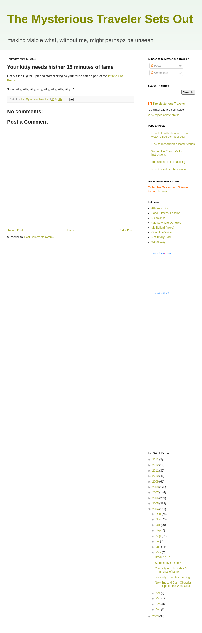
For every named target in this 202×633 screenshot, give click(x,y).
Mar (158, 598)
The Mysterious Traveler (169, 103)
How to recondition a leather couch (173, 144)
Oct (158, 525)
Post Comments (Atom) (39, 237)
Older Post (126, 230)
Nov (159, 519)
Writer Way (158, 242)
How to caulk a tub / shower (169, 169)
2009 (155, 481)
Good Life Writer (162, 232)
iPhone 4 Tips (160, 208)
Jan (158, 609)
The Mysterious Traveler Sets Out (100, 19)
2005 (155, 503)
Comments (159, 72)
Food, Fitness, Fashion (166, 213)
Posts (156, 65)
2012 (155, 465)
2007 (155, 492)
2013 (155, 459)
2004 (155, 509)
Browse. (163, 191)
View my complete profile (163, 115)
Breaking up (162, 557)
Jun (158, 546)
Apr (158, 593)
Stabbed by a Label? (168, 562)
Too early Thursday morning (172, 577)
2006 (155, 498)
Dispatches (158, 218)
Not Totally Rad (161, 237)
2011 (155, 470)
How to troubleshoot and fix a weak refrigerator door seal (170, 135)
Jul (158, 541)
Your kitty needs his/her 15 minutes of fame (171, 570)
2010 (155, 476)
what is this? (162, 293)
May (159, 552)
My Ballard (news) (163, 227)
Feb (158, 604)
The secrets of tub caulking (168, 162)
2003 (155, 616)
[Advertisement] (164, 373)
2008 (155, 487)
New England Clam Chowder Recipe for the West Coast (173, 584)
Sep (159, 530)
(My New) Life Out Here (166, 222)
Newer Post (15, 230)
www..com (162, 253)
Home (71, 230)
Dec (159, 514)
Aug (159, 536)
